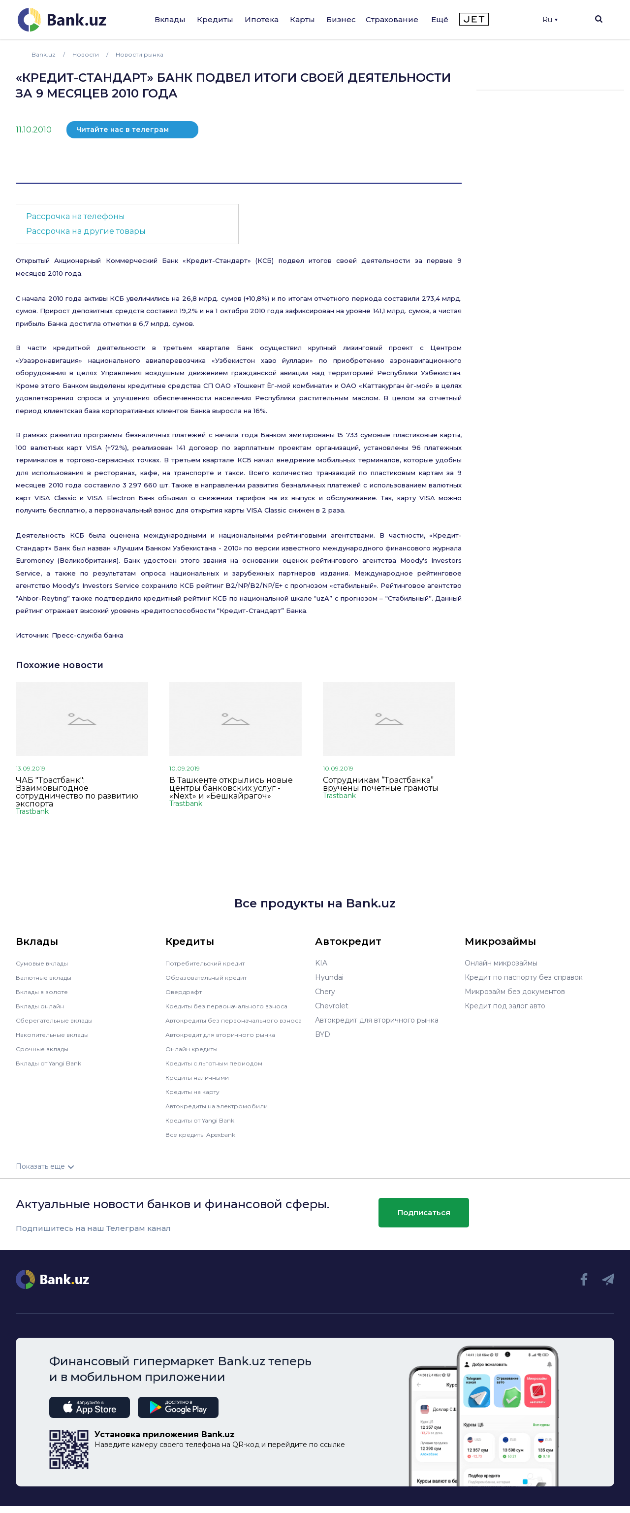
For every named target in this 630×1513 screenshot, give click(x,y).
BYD (322, 1034)
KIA (321, 963)
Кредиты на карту (197, 1098)
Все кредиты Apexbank (206, 1141)
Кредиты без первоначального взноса (233, 1005)
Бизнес (341, 19)
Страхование (392, 19)
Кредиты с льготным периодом (220, 1069)
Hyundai (329, 977)
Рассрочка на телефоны (75, 216)
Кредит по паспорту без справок (524, 977)
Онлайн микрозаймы (501, 963)
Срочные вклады (45, 1048)
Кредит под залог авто (505, 1005)
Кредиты (215, 19)
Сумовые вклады (45, 963)
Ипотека (262, 19)
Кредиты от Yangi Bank (206, 1127)
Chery (325, 991)
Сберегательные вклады (59, 1020)
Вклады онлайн (43, 1005)
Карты (302, 19)
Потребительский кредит (211, 963)
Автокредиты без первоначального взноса (228, 1023)
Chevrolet (331, 1005)
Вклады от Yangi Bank (54, 1063)
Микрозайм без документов (515, 991)
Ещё (439, 19)
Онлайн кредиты (195, 1055)
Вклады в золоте (45, 991)
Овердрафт (185, 991)
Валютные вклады (48, 977)
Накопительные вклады (57, 1034)
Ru (550, 20)
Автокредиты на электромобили (223, 1112)
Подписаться (424, 1219)
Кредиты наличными (201, 1084)
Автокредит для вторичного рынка (227, 1041)
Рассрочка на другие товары (86, 231)
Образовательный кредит (211, 977)
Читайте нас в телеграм (122, 129)
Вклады (170, 19)
